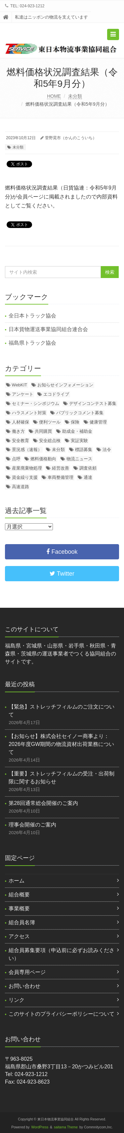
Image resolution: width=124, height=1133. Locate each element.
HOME (54, 96)
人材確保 (20, 422)
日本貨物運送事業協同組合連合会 (48, 329)
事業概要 (19, 908)
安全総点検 (50, 440)
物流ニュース (79, 458)
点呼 (16, 458)
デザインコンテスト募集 (92, 403)
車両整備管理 (60, 477)
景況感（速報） (27, 449)
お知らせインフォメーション (65, 384)
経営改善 (60, 468)
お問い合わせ (24, 986)
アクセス (19, 936)
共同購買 (43, 431)
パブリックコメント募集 (79, 412)
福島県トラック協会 (32, 343)
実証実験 (79, 440)
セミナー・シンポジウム (35, 403)
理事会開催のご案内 (32, 824)
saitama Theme (66, 1127)
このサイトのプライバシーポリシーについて (61, 1014)
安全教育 (20, 440)
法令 (107, 449)
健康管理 (98, 422)
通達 (88, 477)
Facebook (61, 551)
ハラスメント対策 (29, 412)
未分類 (75, 96)
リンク (16, 1000)
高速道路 (20, 486)
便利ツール (50, 422)
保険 (75, 422)
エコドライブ (56, 394)
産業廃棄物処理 (27, 468)
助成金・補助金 (77, 431)
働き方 (18, 431)
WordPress (40, 1127)
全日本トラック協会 (32, 315)
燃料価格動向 (43, 458)
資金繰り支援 (25, 477)
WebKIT (19, 384)
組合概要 (19, 894)
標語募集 (83, 449)
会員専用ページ (27, 972)
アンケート (22, 394)
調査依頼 (88, 468)
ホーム (16, 880)
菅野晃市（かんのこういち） (71, 138)
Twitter (62, 573)
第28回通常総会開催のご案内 (43, 803)
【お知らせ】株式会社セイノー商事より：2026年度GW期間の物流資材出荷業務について (61, 744)
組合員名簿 (22, 922)
